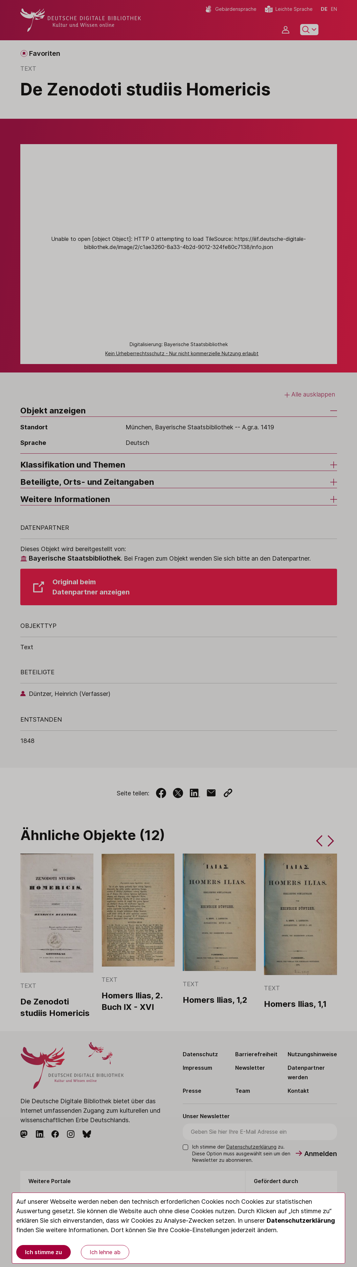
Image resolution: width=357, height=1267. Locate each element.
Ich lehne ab (105, 1252)
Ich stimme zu (43, 1252)
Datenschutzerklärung (301, 1220)
